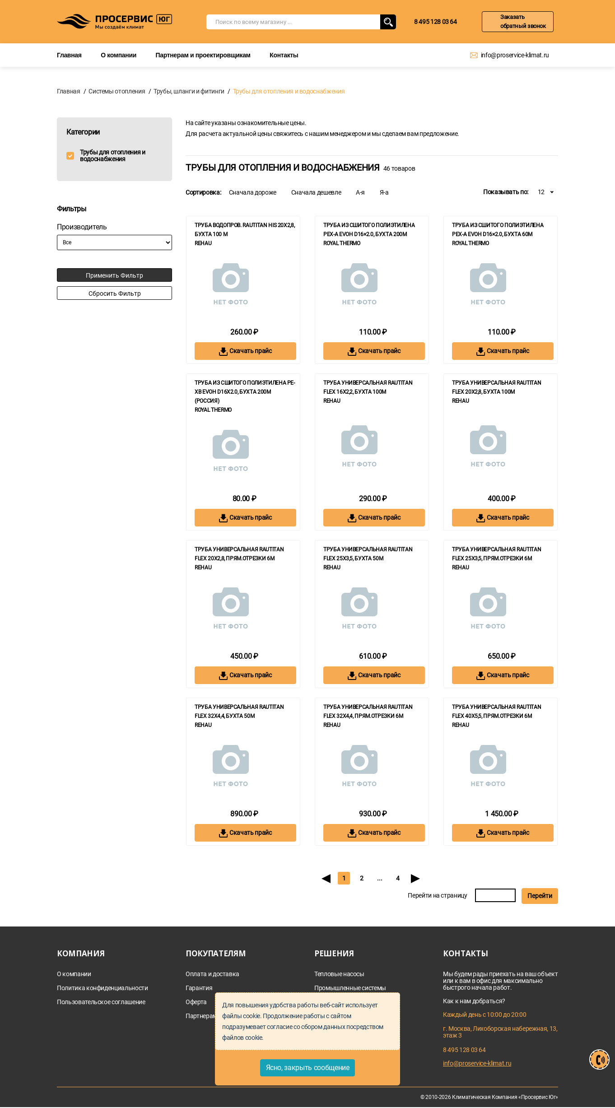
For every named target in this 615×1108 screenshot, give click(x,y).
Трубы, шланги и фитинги (189, 91)
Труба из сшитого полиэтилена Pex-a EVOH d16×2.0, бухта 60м (497, 229)
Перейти (539, 895)
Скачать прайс (245, 351)
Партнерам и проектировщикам (203, 55)
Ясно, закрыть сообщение (307, 1067)
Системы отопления (117, 91)
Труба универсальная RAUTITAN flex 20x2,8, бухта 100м (496, 387)
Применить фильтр (114, 275)
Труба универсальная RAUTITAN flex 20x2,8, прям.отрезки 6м (239, 554)
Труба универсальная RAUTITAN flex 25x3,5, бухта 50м (367, 554)
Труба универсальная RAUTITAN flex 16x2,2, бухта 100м (367, 387)
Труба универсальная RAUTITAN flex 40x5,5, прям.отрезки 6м (496, 711)
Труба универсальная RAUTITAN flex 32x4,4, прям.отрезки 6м (367, 711)
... (379, 878)
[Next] (416, 878)
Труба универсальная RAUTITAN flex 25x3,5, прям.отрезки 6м (496, 554)
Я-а (384, 192)
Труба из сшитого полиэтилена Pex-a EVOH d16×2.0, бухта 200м (369, 229)
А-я (360, 192)
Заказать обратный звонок (523, 21)
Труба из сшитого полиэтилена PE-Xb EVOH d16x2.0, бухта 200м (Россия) (245, 392)
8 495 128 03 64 (435, 21)
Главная (69, 55)
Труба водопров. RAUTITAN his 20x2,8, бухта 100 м (244, 229)
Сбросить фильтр (115, 293)
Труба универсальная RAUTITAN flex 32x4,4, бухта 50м (239, 711)
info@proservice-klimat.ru (515, 55)
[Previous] (326, 878)
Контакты (284, 55)
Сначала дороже (252, 192)
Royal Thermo (341, 243)
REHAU (203, 243)
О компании (118, 55)
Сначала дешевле (316, 192)
